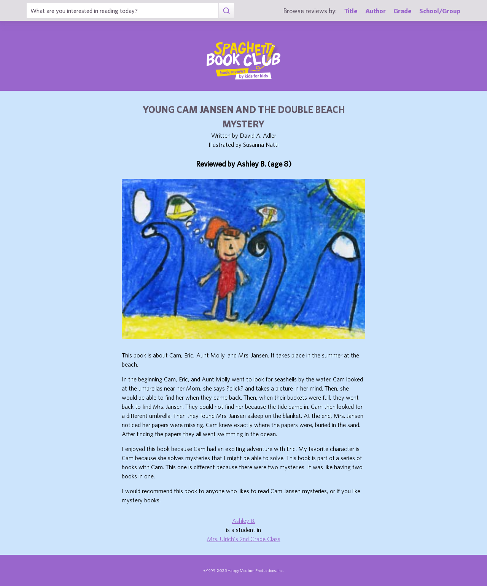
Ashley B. (243, 520)
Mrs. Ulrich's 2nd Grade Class (243, 538)
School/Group (439, 11)
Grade (402, 11)
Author (375, 11)
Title (351, 11)
